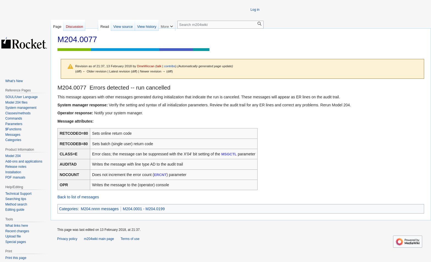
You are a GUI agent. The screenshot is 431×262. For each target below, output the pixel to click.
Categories (68, 209)
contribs (169, 66)
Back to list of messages (78, 197)
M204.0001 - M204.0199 (144, 209)
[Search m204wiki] (220, 25)
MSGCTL (229, 154)
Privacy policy (67, 239)
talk (158, 66)
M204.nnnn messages (100, 209)
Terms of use (130, 239)
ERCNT (160, 175)
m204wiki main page (99, 239)
